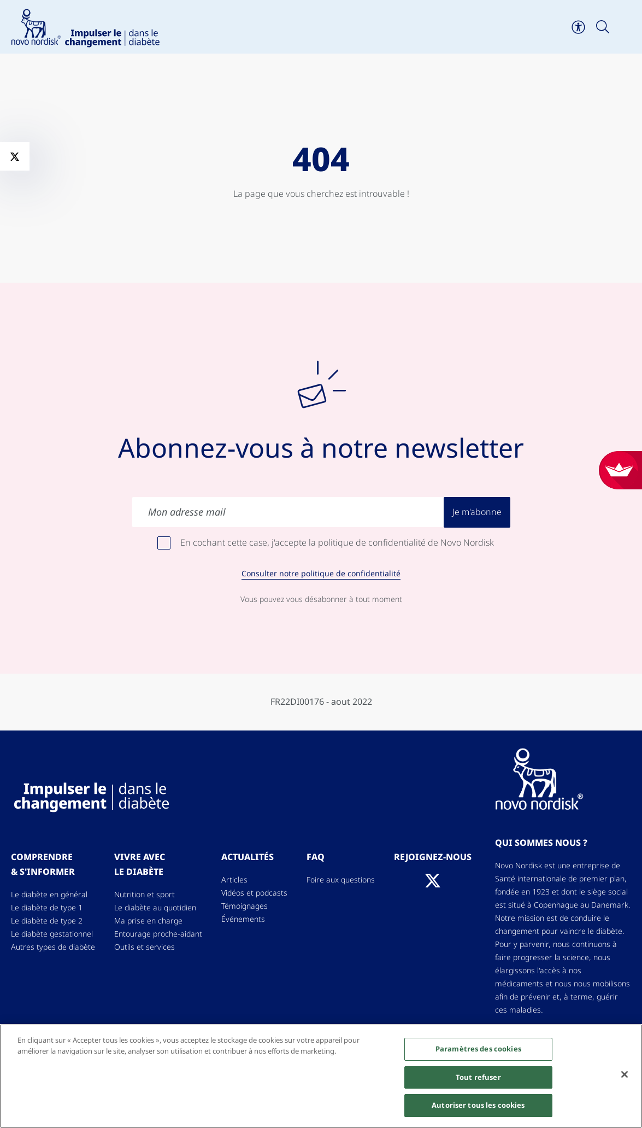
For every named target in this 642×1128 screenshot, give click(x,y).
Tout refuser (478, 1077)
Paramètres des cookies (478, 1049)
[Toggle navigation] (627, 27)
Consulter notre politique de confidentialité (321, 573)
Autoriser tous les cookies (478, 1106)
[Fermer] (624, 1074)
